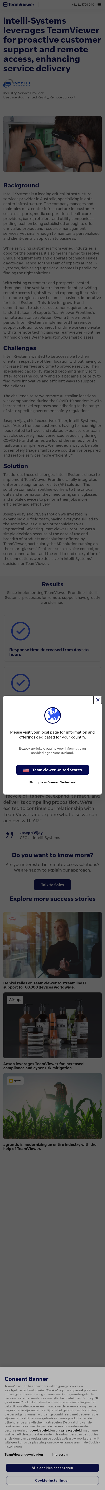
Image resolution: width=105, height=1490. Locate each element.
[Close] (97, 700)
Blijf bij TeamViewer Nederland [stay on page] (52, 782)
